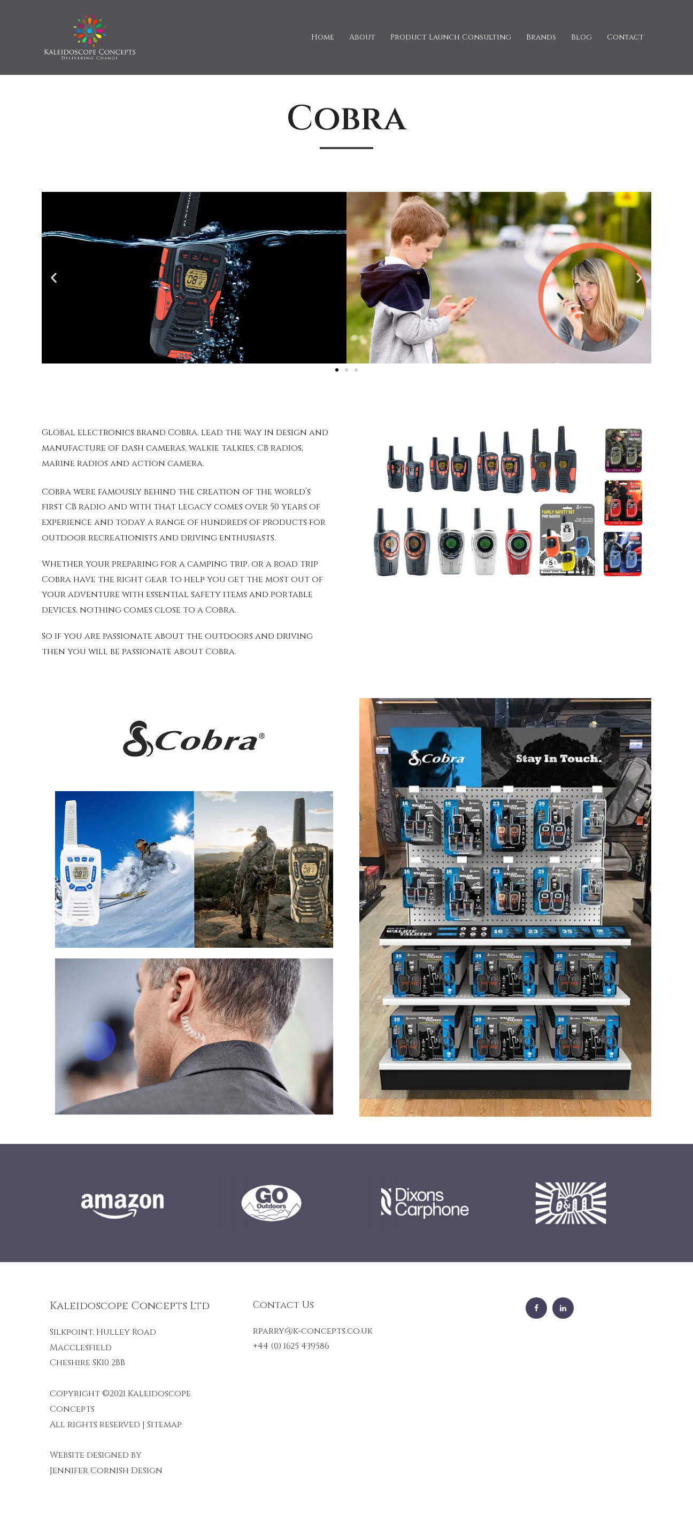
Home (322, 37)
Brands (541, 37)
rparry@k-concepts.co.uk (313, 1331)
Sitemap (164, 1424)
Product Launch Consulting (450, 37)
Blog (581, 37)
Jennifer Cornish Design (106, 1470)
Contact (625, 37)
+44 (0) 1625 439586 (291, 1346)
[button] (336, 370)
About (362, 37)
